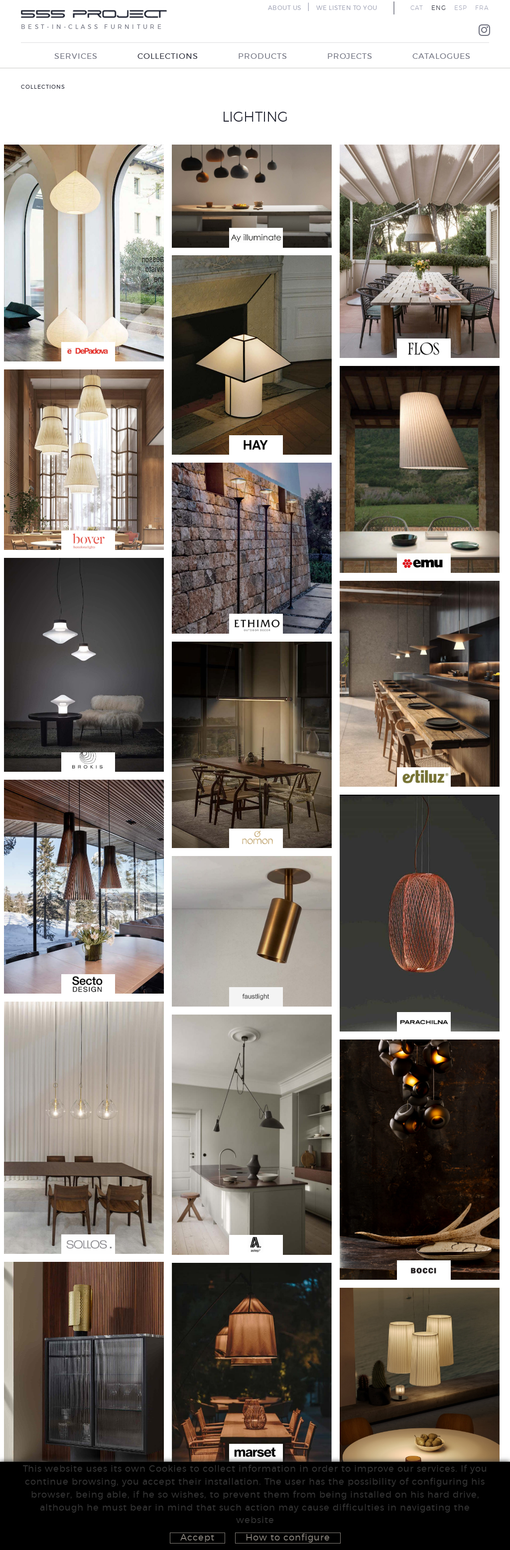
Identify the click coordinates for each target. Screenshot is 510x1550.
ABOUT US (284, 8)
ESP (460, 8)
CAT (416, 8)
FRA (482, 8)
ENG (438, 8)
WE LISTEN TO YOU (347, 8)
